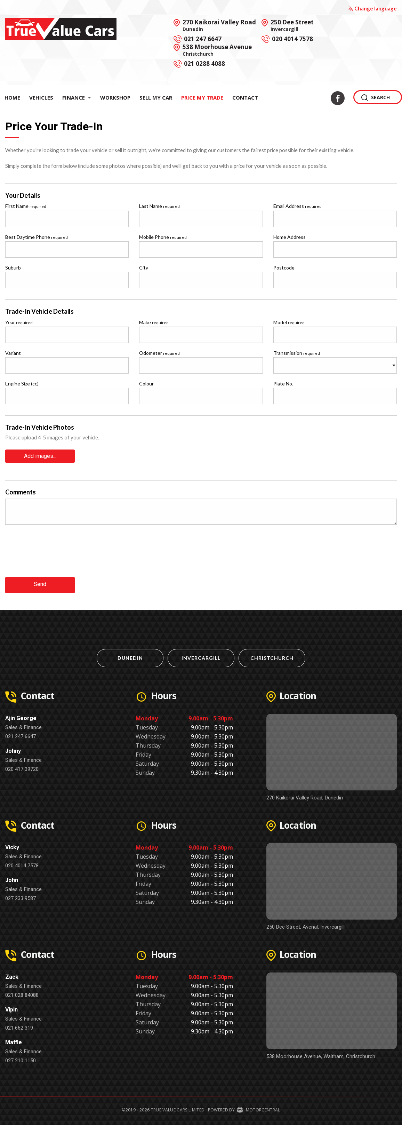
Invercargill (201, 655)
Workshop (115, 97)
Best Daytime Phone (36, 237)
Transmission (296, 353)
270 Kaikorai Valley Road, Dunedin (304, 795)
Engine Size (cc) (22, 383)
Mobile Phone (163, 237)
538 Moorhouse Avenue (217, 50)
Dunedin (130, 655)
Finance (76, 97)
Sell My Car (155, 97)
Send (40, 582)
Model (289, 322)
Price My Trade (202, 97)
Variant (13, 353)
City (143, 268)
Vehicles (41, 97)
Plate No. (283, 383)
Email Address (297, 206)
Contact (245, 97)
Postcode (284, 268)
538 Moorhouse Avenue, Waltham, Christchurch (320, 1054)
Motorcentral (258, 1107)
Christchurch (272, 655)
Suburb (13, 268)
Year (19, 322)
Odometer (159, 353)
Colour (146, 383)
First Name (25, 206)
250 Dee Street (292, 25)
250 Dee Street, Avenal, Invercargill (305, 924)
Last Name (159, 206)
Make (154, 322)
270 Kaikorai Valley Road (219, 25)
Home (12, 97)
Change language (372, 8)
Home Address (289, 237)
